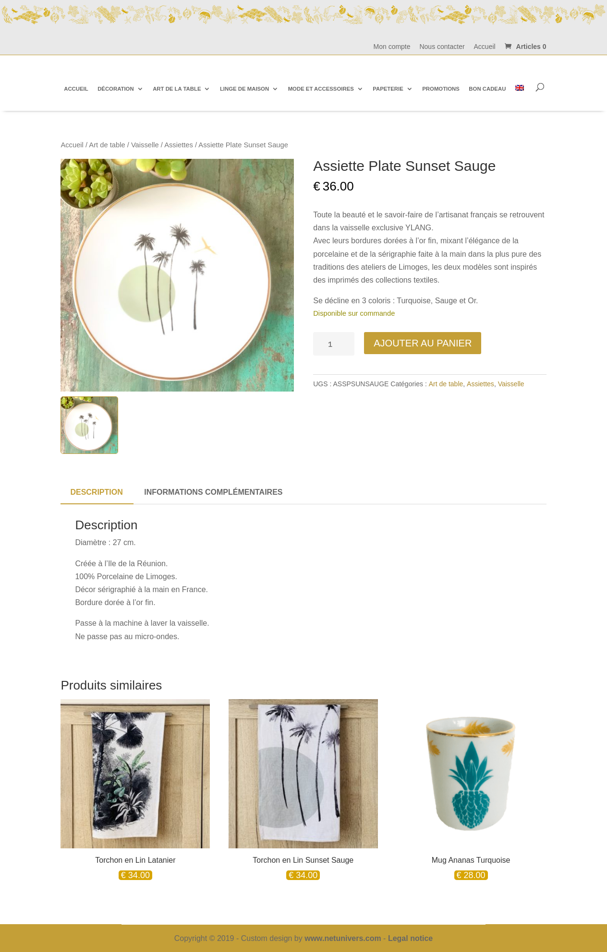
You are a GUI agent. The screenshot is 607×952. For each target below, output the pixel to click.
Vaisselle (145, 145)
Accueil (485, 46)
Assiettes (178, 145)
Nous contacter (441, 46)
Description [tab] (96, 492)
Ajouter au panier (423, 343)
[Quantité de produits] (333, 344)
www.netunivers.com (342, 938)
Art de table (107, 145)
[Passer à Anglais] (519, 88)
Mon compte (392, 46)
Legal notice (410, 938)
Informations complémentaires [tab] (213, 492)
